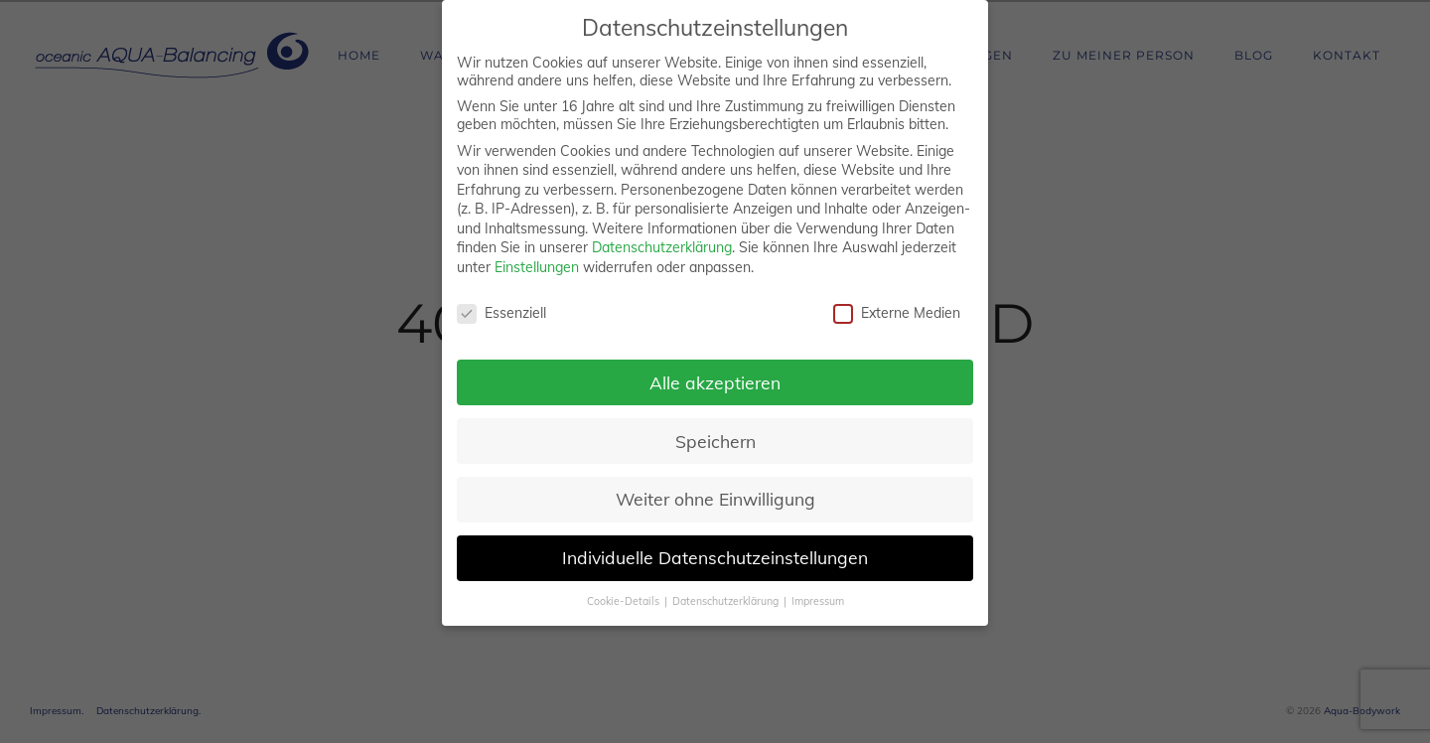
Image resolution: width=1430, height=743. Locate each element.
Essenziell (501, 313)
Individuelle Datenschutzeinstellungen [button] (715, 557)
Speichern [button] (715, 441)
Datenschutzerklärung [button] (727, 601)
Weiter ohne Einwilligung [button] (715, 499)
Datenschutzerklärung (662, 247)
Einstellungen (537, 267)
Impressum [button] (817, 601)
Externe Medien (896, 313)
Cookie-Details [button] (624, 601)
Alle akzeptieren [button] (715, 382)
